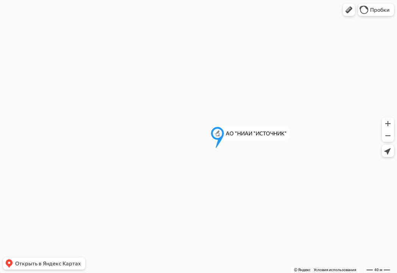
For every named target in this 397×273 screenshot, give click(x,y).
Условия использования (335, 270)
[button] (349, 10)
